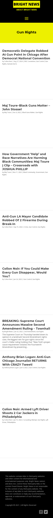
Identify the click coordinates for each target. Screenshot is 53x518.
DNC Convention (29, 61)
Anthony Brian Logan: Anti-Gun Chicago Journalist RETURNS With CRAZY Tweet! (26, 360)
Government (40, 172)
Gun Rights (40, 332)
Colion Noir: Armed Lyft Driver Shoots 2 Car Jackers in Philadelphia (25, 413)
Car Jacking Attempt (30, 420)
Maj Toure (7, 172)
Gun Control (40, 61)
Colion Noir (8, 61)
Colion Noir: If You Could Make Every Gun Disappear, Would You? (25, 272)
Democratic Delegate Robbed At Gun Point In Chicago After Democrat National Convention (26, 54)
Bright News (8, 332)
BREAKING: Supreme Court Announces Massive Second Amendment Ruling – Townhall (26, 324)
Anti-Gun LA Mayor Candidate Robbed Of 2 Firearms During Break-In (25, 220)
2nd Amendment (30, 332)
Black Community (29, 172)
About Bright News (26, 9)
